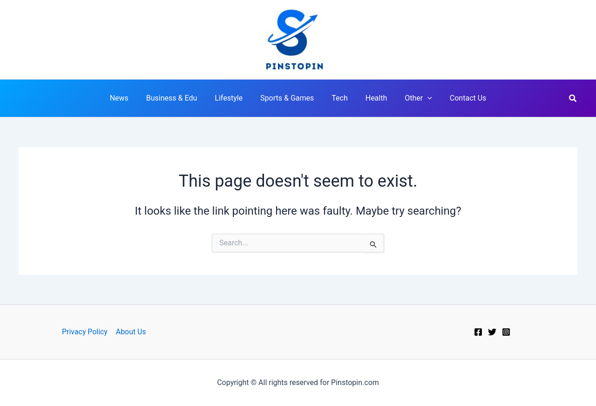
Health (372, 98)
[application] (420, 98)
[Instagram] (506, 332)
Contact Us (458, 98)
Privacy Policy (85, 331)
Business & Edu (178, 98)
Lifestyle (233, 98)
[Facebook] (478, 332)
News (129, 98)
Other (411, 98)
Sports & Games (288, 98)
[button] (573, 98)
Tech (338, 98)
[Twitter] (492, 332)
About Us (130, 331)
